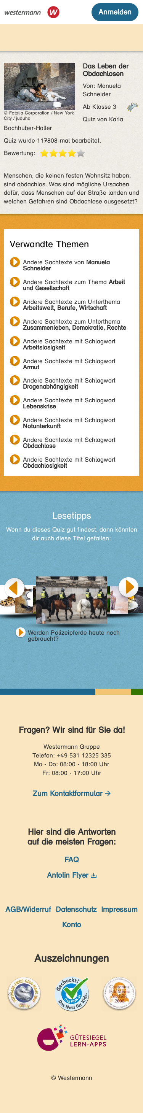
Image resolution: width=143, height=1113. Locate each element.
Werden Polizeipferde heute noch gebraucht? (74, 633)
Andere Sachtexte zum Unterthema (71, 302)
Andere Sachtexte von (66, 263)
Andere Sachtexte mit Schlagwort (69, 342)
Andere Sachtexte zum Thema (74, 282)
